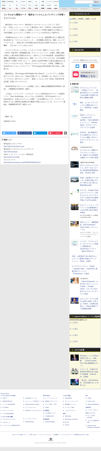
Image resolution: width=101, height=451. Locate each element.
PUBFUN (88, 407)
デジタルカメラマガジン (9, 419)
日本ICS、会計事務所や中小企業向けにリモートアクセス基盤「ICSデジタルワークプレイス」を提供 (89, 137)
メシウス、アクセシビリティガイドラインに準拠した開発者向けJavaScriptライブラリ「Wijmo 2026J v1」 (89, 246)
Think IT (5, 398)
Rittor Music (46, 395)
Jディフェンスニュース (71, 401)
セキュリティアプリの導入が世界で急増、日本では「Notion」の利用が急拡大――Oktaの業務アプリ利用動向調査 (89, 304)
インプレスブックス (30, 418)
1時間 (74, 19)
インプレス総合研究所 (9, 404)
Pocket (58, 133)
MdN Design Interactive (71, 419)
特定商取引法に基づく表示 (81, 434)
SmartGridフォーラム (31, 398)
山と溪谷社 (46, 410)
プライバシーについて (45, 434)
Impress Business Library (32, 404)
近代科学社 (46, 419)
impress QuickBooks (93, 404)
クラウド (64, 9)
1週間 (87, 19)
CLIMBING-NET (49, 416)
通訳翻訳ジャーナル (70, 404)
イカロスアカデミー (70, 410)
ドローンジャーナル (8, 410)
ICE (87, 395)
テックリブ (66, 422)
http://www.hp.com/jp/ (11, 157)
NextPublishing (29, 422)
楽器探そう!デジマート (51, 401)
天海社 (89, 398)
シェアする (27, 133)
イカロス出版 (66, 395)
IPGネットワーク (90, 413)
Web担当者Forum (7, 401)
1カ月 (94, 19)
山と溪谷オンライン (50, 413)
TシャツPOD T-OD (50, 404)
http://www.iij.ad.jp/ (10, 152)
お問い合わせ (33, 434)
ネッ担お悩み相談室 (8, 413)
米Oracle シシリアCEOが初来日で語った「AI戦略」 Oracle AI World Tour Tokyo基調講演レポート (89, 360)
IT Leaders (5, 407)
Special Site (79, 50)
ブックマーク (42, 133)
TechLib (67, 425)
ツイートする (11, 133)
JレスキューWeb (69, 407)
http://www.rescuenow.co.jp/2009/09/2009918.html (22, 162)
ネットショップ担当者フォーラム (34, 401)
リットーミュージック (51, 398)
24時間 (80, 19)
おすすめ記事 (79, 350)
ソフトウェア (84, 9)
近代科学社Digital (50, 422)
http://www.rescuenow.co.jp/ (14, 146)
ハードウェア (73, 9)
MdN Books (68, 416)
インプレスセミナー (30, 407)
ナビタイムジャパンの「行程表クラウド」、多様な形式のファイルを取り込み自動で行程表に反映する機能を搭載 (89, 92)
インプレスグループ (66, 434)
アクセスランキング (82, 14)
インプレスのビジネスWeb (8, 395)
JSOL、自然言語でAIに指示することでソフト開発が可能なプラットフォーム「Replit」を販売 (84, 258)
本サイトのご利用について (19, 434)
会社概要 (55, 434)
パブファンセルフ (93, 410)
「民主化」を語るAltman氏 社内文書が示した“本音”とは (89, 382)
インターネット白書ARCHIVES (11, 425)
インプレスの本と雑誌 (7, 416)
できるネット (6, 422)
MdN (64, 413)
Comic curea (91, 401)
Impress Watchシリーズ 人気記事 (87, 316)
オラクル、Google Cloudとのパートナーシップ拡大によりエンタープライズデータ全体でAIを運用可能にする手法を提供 (89, 195)
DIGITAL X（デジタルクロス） (33, 410)
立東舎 (47, 407)
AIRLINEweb (68, 398)
